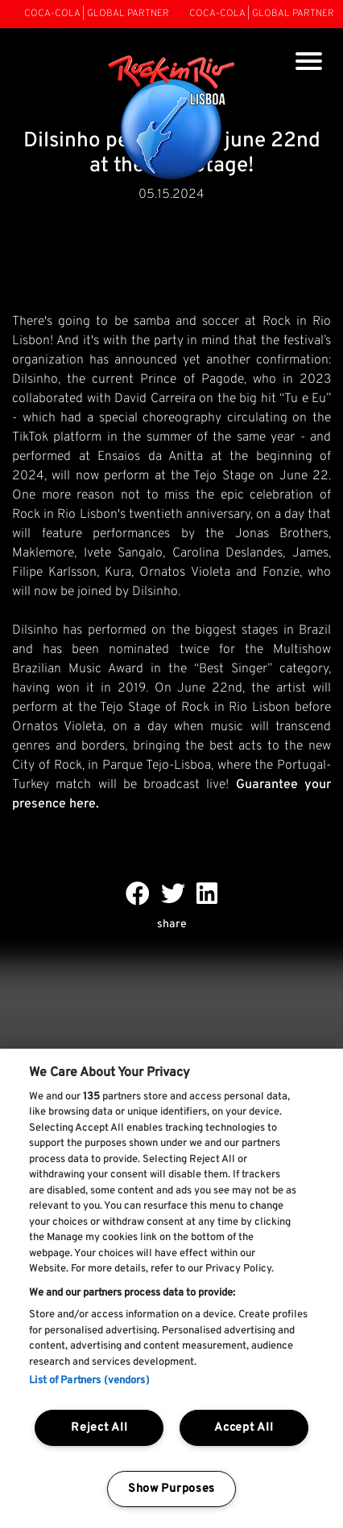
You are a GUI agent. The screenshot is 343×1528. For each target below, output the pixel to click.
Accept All (243, 1428)
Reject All (99, 1428)
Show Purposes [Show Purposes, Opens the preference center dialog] (171, 1489)
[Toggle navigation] (309, 63)
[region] (171, 1288)
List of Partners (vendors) (89, 1380)
